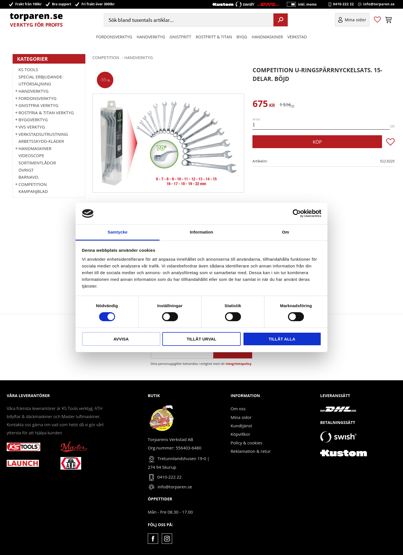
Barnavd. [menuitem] (28, 177)
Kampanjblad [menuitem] (33, 191)
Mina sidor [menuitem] (355, 20)
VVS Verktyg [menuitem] (31, 127)
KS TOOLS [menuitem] (28, 69)
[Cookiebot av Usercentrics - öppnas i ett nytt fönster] (296, 213)
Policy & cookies (246, 443)
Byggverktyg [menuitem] (33, 119)
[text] (263, 104)
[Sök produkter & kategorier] (188, 20)
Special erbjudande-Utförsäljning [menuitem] (40, 80)
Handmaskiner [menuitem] (267, 37)
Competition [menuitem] (32, 184)
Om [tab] (285, 232)
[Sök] (280, 20)
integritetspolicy (239, 364)
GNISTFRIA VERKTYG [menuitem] (38, 105)
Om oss (238, 408)
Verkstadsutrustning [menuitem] (43, 134)
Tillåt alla (282, 339)
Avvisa (121, 339)
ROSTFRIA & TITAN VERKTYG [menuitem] (46, 112)
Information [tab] (201, 232)
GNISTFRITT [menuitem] (180, 37)
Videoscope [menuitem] (31, 155)
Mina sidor (241, 417)
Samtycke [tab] (118, 232)
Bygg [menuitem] (241, 37)
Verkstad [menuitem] (297, 37)
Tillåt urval (201, 339)
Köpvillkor (240, 434)
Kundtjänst (241, 425)
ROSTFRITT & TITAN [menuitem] (214, 37)
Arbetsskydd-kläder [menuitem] (41, 141)
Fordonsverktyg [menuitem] (114, 37)
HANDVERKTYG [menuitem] (151, 37)
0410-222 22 (343, 4)
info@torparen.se (379, 4)
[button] (377, 20)
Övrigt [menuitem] (26, 170)
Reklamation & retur (251, 451)
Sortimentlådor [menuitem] (37, 162)
